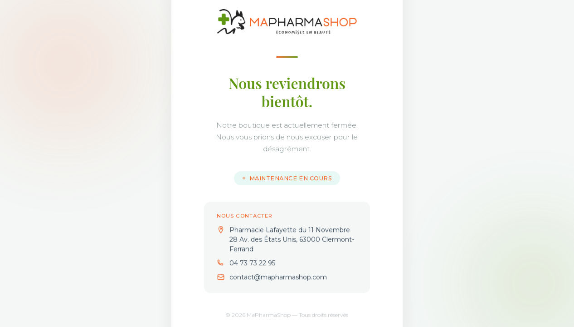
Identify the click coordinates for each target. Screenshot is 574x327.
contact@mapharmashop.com (278, 277)
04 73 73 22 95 (252, 263)
